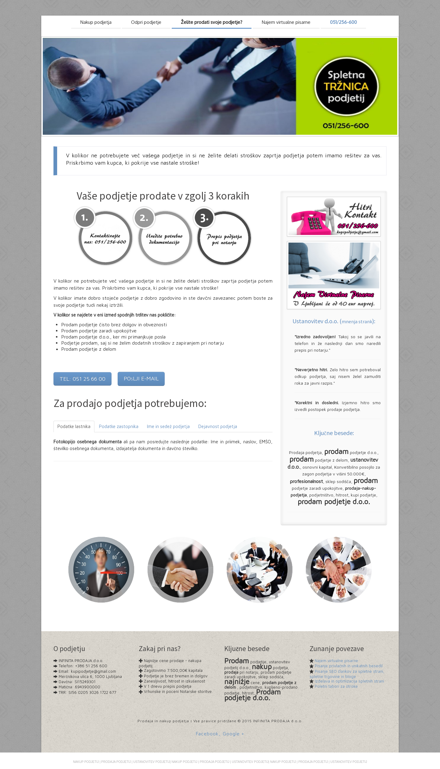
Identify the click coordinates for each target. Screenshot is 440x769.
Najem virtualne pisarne (336, 660)
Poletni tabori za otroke (336, 686)
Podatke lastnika (73, 426)
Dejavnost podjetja (217, 426)
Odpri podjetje (146, 22)
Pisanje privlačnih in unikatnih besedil (349, 665)
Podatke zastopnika (118, 426)
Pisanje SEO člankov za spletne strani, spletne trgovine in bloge (347, 674)
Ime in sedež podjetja (168, 426)
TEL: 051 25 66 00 (82, 378)
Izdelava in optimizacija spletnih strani (349, 681)
